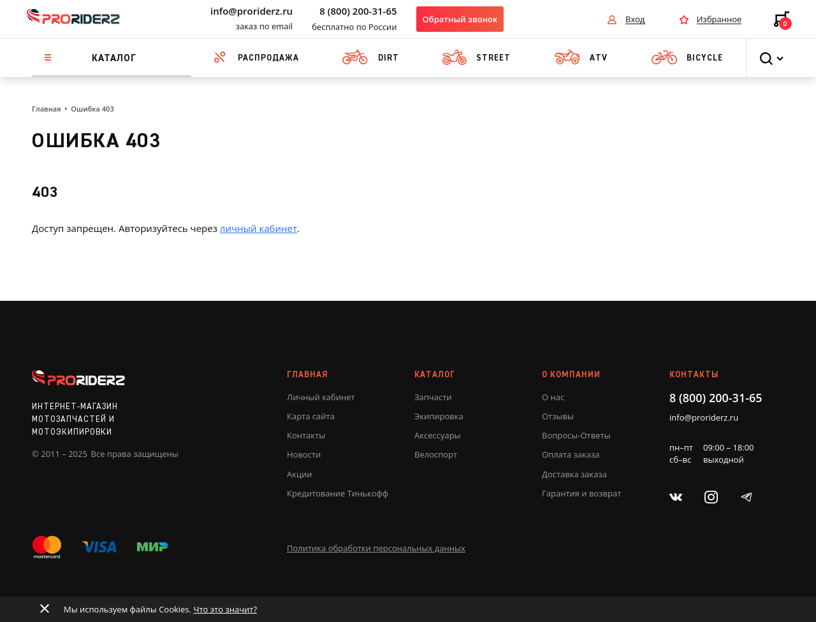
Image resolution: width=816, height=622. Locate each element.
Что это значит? (225, 609)
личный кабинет (258, 228)
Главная (46, 108)
